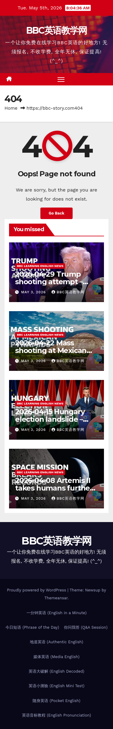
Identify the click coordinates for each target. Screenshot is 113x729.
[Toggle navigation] (61, 79)
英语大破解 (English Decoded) (56, 671)
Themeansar (55, 598)
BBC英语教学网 (56, 30)
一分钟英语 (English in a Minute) (57, 613)
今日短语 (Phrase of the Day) (32, 627)
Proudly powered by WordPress (37, 590)
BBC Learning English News (40, 266)
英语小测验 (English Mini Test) (56, 686)
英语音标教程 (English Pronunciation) (56, 715)
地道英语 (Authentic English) (56, 642)
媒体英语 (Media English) (56, 656)
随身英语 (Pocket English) (56, 700)
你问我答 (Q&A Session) (86, 627)
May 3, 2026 (34, 292)
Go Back (56, 213)
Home (11, 108)
